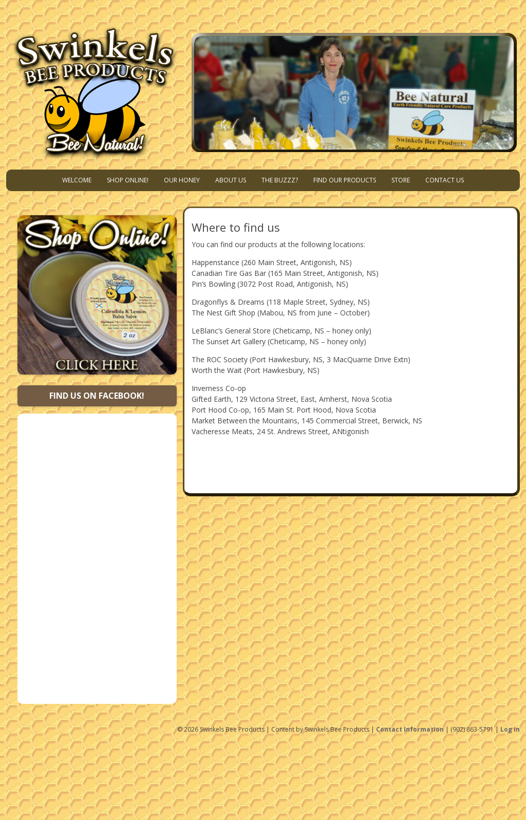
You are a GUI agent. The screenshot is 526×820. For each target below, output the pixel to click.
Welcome (76, 180)
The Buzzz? (279, 180)
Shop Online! (127, 180)
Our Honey (182, 180)
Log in (510, 729)
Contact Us (444, 180)
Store (400, 180)
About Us (230, 180)
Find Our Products (344, 180)
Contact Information (410, 729)
